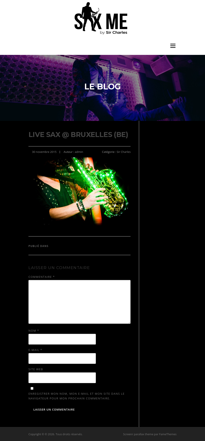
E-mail (35, 350)
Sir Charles (124, 152)
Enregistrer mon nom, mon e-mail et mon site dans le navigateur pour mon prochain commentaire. (76, 396)
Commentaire (41, 277)
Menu (173, 46)
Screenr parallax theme (138, 434)
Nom (33, 331)
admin (79, 152)
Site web (35, 369)
